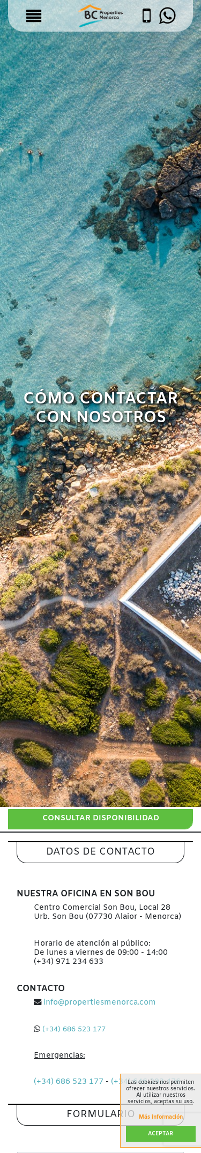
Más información (161, 1117)
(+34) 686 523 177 (74, 1029)
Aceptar (160, 1133)
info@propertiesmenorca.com (99, 1003)
